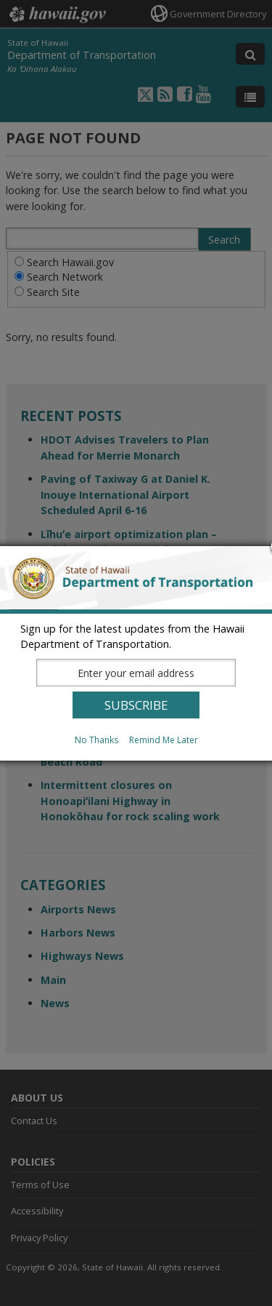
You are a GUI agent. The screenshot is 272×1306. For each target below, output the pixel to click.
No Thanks (96, 740)
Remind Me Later (163, 740)
